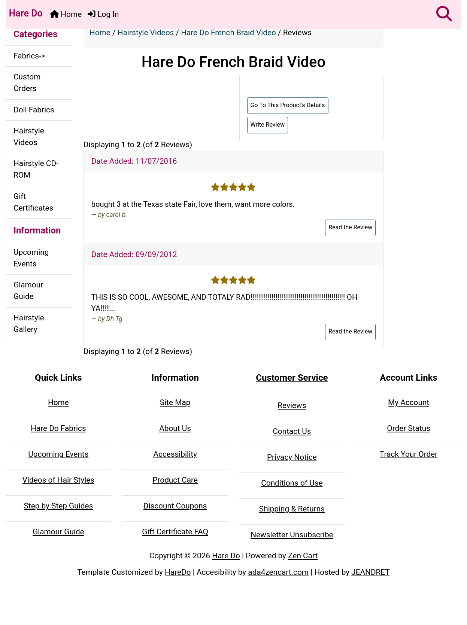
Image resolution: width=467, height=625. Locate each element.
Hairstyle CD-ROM (35, 169)
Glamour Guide (28, 290)
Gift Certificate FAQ (175, 531)
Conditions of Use (291, 482)
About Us (175, 428)
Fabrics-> (29, 55)
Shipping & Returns (292, 508)
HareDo (178, 572)
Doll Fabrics (33, 109)
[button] (444, 14)
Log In (103, 14)
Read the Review (350, 227)
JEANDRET (370, 572)
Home (66, 14)
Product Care (175, 479)
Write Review (268, 124)
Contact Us (292, 431)
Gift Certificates (33, 202)
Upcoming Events (31, 258)
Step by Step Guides (58, 505)
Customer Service (292, 377)
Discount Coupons (175, 505)
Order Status (408, 428)
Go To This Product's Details (288, 105)
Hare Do (226, 555)
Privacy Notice (292, 457)
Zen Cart (303, 555)
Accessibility (175, 454)
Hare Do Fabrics (58, 428)
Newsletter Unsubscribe (292, 534)
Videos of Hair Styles (58, 479)
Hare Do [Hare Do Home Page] (25, 13)
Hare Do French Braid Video (228, 32)
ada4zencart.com (278, 572)
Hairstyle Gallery (28, 323)
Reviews (292, 405)
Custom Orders (26, 82)
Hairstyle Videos (146, 32)
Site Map (175, 402)
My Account (408, 402)
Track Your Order (409, 454)
